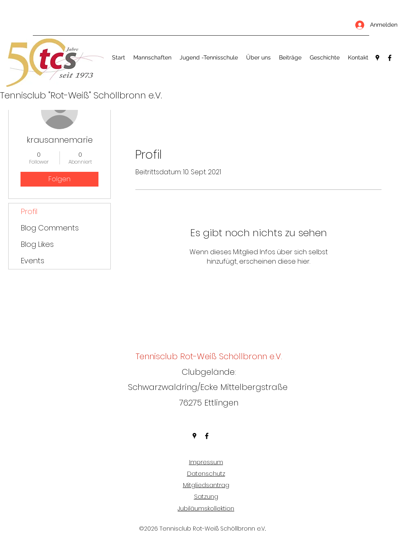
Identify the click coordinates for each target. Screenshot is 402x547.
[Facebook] (390, 58)
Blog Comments (50, 228)
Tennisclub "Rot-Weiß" (47, 95)
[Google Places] (377, 58)
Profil (29, 211)
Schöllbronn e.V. (128, 95)
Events (32, 260)
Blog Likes (37, 244)
